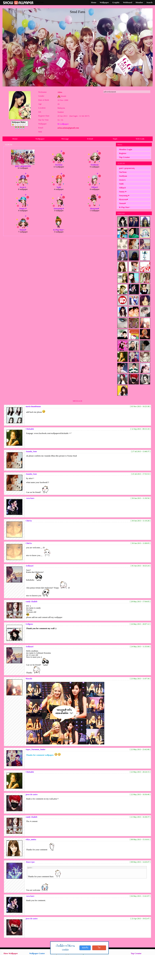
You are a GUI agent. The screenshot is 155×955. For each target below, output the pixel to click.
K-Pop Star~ (124, 207)
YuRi (121, 184)
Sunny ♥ (122, 191)
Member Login (125, 149)
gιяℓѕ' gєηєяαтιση (127, 168)
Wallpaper (40, 139)
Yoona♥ (122, 203)
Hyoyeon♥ (123, 199)
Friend (90, 139)
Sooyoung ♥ (124, 195)
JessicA (122, 180)
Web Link (140, 139)
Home (15, 139)
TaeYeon (123, 172)
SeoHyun (123, 176)
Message (65, 139)
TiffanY (122, 187)
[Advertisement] (126, 112)
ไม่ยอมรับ (99, 948)
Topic (115, 139)
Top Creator (124, 157)
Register (122, 153)
